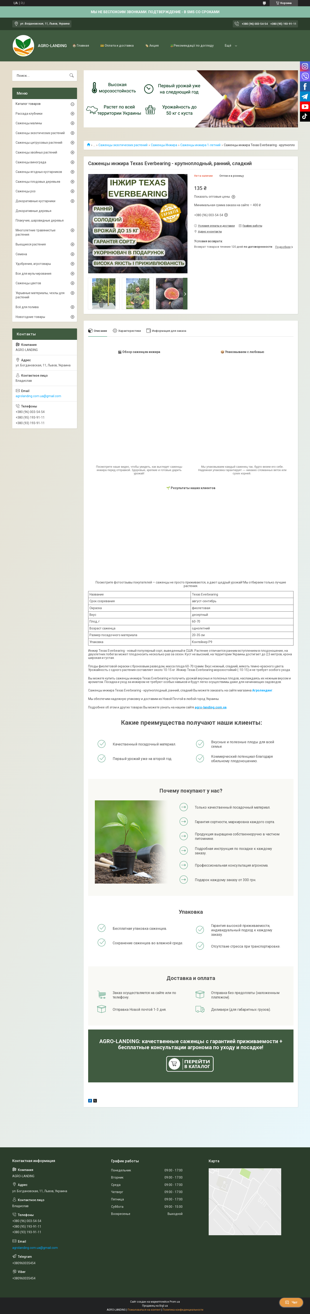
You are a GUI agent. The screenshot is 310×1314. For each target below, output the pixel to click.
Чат (291, 1302)
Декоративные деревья (33, 211)
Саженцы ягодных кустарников (39, 172)
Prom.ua (175, 1301)
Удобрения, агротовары (33, 264)
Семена (21, 254)
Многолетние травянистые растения (36, 232)
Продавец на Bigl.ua (155, 1305)
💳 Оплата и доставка (117, 45)
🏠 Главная (80, 45)
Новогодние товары (30, 317)
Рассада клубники (29, 113)
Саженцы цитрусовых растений (39, 142)
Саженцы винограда (31, 162)
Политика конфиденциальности (183, 1309)
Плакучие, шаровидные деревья (40, 220)
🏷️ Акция (152, 45)
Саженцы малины (29, 123)
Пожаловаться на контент (144, 1309)
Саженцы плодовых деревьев (38, 181)
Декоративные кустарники (35, 201)
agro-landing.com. (209, 707)
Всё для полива (27, 307)
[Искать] (71, 75)
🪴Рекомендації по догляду (192, 45)
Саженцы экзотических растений (123, 145)
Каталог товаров (28, 104)
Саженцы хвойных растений (36, 152)
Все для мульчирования (33, 273)
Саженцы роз (25, 191)
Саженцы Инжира (164, 145)
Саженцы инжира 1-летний (200, 145)
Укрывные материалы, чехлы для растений (40, 295)
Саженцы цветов (28, 283)
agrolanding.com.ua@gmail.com (38, 396)
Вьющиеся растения (31, 244)
